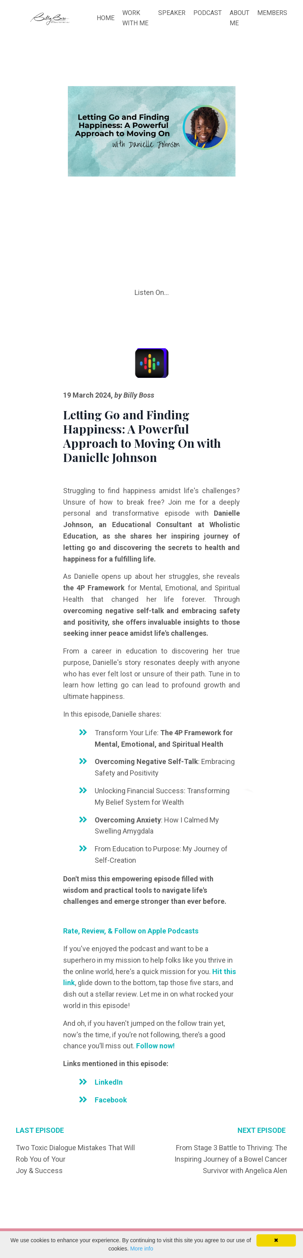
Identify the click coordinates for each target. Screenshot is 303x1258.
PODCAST (207, 13)
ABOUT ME (239, 18)
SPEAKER (171, 13)
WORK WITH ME (135, 18)
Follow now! (155, 1046)
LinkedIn (109, 1082)
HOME (105, 18)
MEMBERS (272, 13)
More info (141, 1248)
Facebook (111, 1100)
